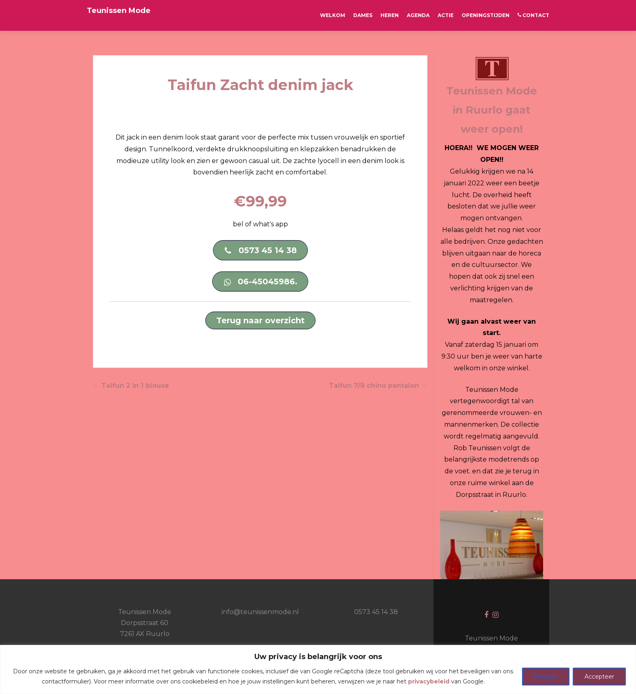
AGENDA (418, 15)
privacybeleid (428, 681)
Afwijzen (546, 676)
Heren (389, 15)
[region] (318, 669)
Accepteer (599, 676)
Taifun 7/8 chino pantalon (378, 385)
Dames (362, 15)
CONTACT (533, 15)
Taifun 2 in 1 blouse (131, 385)
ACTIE (445, 15)
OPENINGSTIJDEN (485, 15)
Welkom (332, 15)
